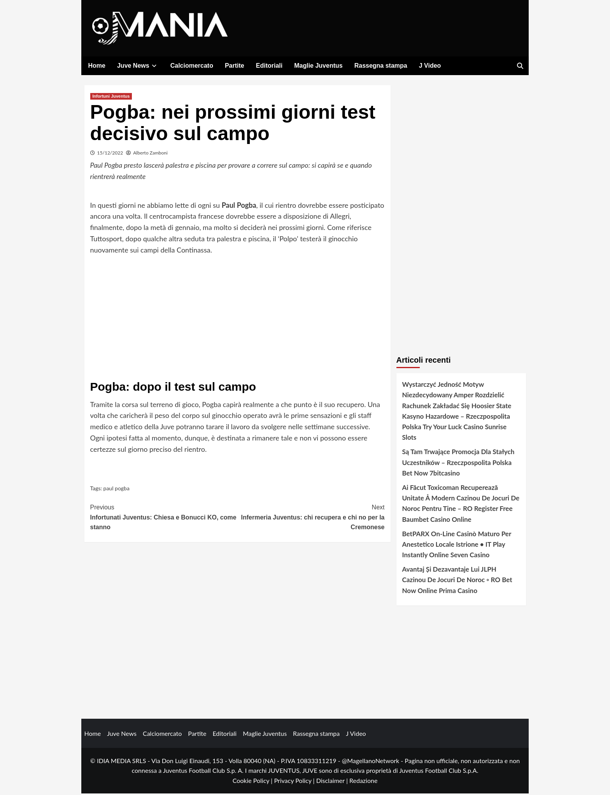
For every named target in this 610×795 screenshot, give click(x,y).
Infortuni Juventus (111, 97)
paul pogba (116, 489)
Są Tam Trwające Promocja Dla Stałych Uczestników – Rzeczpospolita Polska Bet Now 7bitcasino (458, 463)
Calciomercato (191, 65)
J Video (430, 65)
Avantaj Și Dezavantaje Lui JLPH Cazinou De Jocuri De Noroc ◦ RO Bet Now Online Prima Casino (457, 581)
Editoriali (269, 65)
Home (96, 65)
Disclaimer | (332, 782)
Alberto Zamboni (150, 154)
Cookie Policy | (253, 782)
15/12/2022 (110, 154)
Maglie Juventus (318, 65)
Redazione (363, 782)
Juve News (138, 65)
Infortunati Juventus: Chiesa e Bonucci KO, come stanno (164, 518)
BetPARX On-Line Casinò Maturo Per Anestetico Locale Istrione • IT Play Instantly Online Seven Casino (456, 545)
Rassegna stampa (380, 65)
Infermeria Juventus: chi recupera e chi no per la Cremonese (311, 518)
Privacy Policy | (295, 782)
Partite (234, 65)
